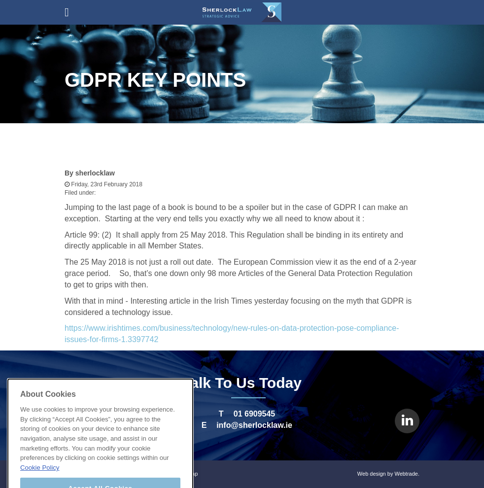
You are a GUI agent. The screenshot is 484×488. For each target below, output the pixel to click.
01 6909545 (255, 414)
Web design (371, 474)
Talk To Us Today (242, 383)
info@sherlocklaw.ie (254, 425)
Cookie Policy (39, 482)
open (66, 12)
